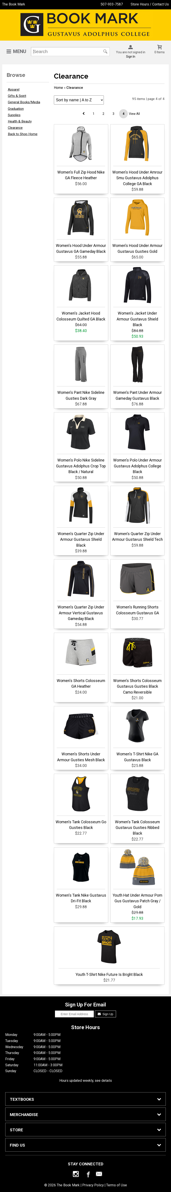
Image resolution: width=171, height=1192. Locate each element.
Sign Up (105, 1014)
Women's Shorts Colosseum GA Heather (81, 661)
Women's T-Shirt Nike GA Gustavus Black (137, 734)
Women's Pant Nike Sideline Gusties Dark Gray (81, 373)
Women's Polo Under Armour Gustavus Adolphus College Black (137, 443)
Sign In (130, 56)
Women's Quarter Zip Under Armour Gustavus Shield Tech (137, 514)
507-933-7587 (112, 4)
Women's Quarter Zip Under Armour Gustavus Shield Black (81, 517)
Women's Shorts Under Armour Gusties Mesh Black (81, 734)
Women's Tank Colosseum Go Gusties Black (81, 802)
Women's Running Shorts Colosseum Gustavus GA (137, 587)
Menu (19, 51)
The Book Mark (13, 4)
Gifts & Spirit (17, 96)
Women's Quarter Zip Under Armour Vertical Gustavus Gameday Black (81, 590)
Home (58, 88)
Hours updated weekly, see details (85, 1080)
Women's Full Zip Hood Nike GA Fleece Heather (81, 153)
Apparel (13, 89)
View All (134, 113)
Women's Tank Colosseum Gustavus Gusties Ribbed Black (137, 805)
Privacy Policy (93, 1185)
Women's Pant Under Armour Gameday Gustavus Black (137, 373)
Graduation (16, 109)
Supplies (14, 115)
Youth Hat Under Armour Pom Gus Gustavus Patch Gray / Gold (137, 879)
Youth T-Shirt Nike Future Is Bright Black (109, 952)
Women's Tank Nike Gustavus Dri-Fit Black (81, 876)
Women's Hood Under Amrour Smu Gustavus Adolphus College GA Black (137, 156)
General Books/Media (24, 102)
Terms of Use (116, 1185)
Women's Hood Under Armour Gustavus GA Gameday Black (81, 226)
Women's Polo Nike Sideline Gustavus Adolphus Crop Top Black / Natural (81, 443)
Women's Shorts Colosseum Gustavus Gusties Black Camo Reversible (137, 664)
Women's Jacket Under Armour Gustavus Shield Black (137, 297)
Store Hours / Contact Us (150, 4)
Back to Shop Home (23, 134)
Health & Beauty (20, 121)
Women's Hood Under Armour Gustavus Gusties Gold (137, 226)
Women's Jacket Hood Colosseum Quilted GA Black (80, 294)
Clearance (15, 128)
